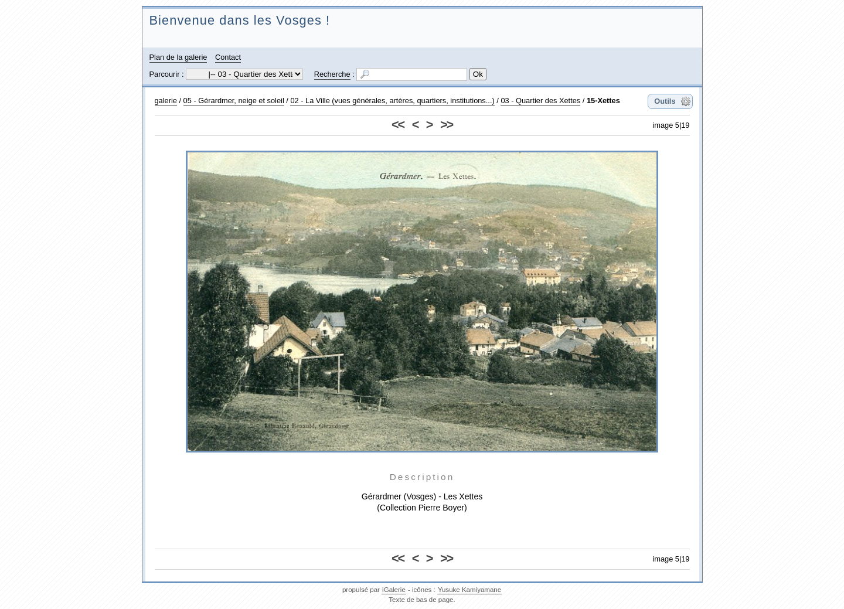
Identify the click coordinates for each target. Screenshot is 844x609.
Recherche (332, 74)
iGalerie (394, 589)
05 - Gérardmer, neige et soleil (233, 100)
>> (446, 124)
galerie (166, 100)
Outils (664, 101)
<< (398, 124)
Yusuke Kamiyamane (469, 589)
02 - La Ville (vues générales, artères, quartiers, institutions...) (392, 100)
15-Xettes (603, 100)
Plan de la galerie (178, 57)
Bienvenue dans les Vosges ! (240, 20)
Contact (228, 57)
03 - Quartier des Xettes (540, 100)
